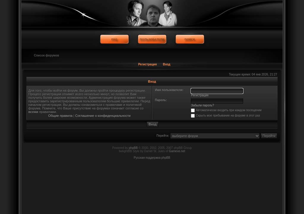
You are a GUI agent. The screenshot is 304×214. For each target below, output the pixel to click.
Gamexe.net (177, 151)
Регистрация (147, 64)
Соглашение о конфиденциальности (102, 115)
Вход (166, 64)
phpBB (133, 148)
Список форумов (46, 55)
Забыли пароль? (202, 105)
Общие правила (60, 115)
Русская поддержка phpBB (152, 157)
